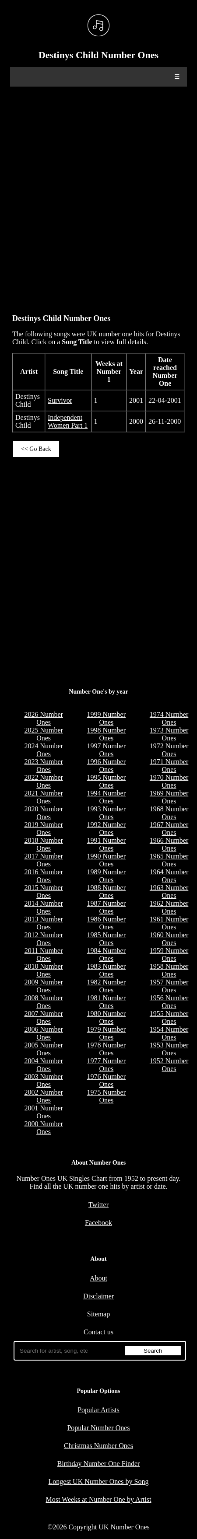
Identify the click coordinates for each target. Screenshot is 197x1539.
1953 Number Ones (169, 1049)
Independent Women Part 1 (68, 421)
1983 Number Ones (106, 970)
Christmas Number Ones (98, 1445)
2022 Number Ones (43, 781)
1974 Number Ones (169, 718)
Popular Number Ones (98, 1427)
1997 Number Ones (106, 749)
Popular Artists (98, 1409)
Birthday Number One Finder (98, 1463)
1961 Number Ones (169, 923)
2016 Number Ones (43, 875)
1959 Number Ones (169, 954)
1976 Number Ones (106, 1080)
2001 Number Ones (43, 1112)
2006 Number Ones (43, 1033)
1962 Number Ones (169, 907)
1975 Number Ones (106, 1096)
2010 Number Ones (43, 970)
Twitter (98, 1204)
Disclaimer (98, 1296)
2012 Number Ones (43, 938)
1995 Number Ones (106, 781)
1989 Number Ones (106, 875)
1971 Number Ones (169, 765)
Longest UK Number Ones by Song (99, 1481)
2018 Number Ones (43, 844)
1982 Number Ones (106, 986)
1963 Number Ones (169, 891)
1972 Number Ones (169, 749)
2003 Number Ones (43, 1080)
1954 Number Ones (169, 1033)
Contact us (98, 1332)
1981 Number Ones (106, 1001)
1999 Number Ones (106, 718)
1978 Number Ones (106, 1049)
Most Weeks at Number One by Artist (98, 1499)
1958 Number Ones (169, 970)
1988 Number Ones (106, 891)
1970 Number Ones (169, 781)
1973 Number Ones (169, 734)
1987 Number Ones (106, 907)
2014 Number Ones (43, 907)
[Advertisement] (98, 196)
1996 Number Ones (106, 765)
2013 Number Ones (43, 923)
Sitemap (98, 1314)
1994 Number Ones (106, 797)
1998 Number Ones (106, 734)
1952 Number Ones (169, 1064)
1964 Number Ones (169, 875)
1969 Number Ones (169, 797)
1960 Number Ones (169, 938)
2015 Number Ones (43, 891)
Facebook (98, 1222)
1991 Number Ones (106, 844)
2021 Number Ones (43, 797)
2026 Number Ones (43, 718)
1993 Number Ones (106, 812)
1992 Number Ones (106, 828)
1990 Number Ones (106, 860)
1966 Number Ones (169, 844)
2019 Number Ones (43, 828)
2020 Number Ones (43, 812)
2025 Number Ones (43, 734)
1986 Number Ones (106, 923)
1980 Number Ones (106, 1017)
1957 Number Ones (169, 986)
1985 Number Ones (106, 938)
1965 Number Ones (169, 860)
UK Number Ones (123, 1527)
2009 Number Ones (43, 986)
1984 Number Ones (106, 954)
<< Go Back (36, 449)
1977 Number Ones (106, 1064)
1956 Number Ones (169, 1001)
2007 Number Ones (43, 1017)
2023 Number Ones (43, 765)
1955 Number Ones (169, 1017)
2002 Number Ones (43, 1096)
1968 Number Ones (169, 812)
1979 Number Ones (106, 1033)
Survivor (60, 400)
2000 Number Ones (43, 1127)
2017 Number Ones (43, 860)
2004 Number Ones (43, 1064)
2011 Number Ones (44, 954)
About (98, 1278)
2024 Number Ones (43, 749)
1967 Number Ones (169, 828)
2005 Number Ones (43, 1049)
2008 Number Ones (43, 1001)
